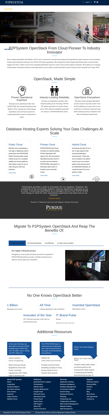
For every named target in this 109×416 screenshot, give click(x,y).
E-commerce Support (67, 389)
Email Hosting (65, 392)
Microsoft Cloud (39, 394)
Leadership (11, 384)
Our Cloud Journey (13, 389)
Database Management (68, 387)
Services (7, 17)
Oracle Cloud (38, 401)
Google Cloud (38, 392)
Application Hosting (67, 382)
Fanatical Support (13, 387)
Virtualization (38, 384)
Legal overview (12, 396)
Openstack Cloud (39, 396)
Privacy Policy (40, 412)
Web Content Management (69, 404)
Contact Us (90, 399)
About (6, 41)
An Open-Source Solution (65, 243)
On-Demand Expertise (34, 243)
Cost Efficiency (49, 243)
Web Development (66, 409)
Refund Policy (70, 412)
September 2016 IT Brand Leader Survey (65, 323)
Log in (87, 2)
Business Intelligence (67, 384)
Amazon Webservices (41, 389)
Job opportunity (92, 396)
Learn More (21, 160)
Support (7, 33)
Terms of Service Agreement (55, 412)
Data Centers (11, 392)
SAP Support (38, 404)
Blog (88, 392)
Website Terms (12, 399)
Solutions (8, 9)
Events (89, 389)
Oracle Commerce (40, 409)
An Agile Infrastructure (17, 243)
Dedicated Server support (42, 382)
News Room (91, 394)
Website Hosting (65, 406)
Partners (8, 49)
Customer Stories (93, 382)
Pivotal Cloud (38, 399)
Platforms (8, 25)
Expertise (10, 394)
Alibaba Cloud (38, 387)
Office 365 (37, 406)
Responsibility (91, 384)
